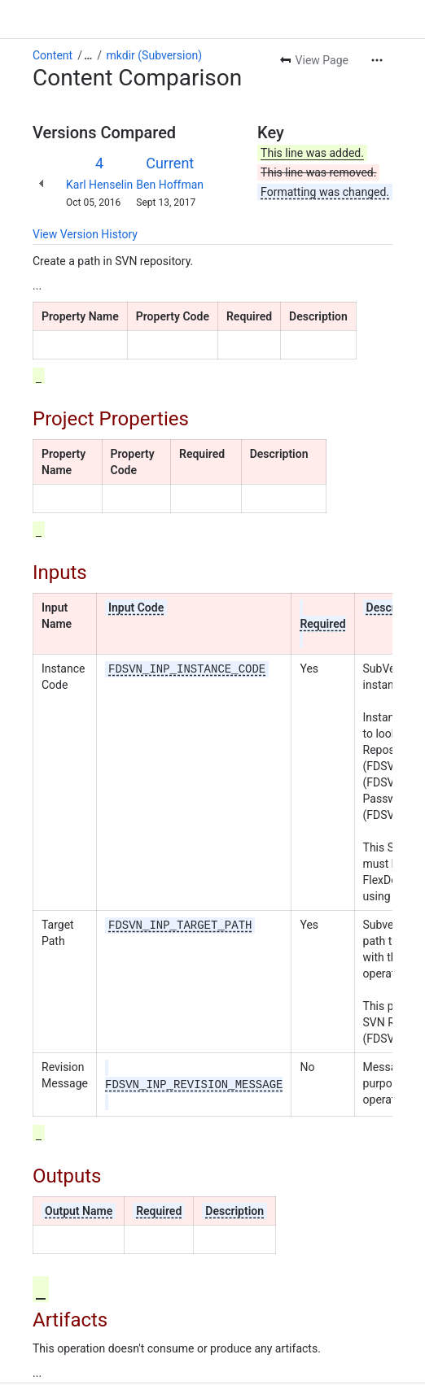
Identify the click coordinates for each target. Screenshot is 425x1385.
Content (52, 55)
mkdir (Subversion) (154, 55)
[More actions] (376, 60)
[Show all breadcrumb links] (88, 55)
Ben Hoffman (170, 184)
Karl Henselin (99, 184)
